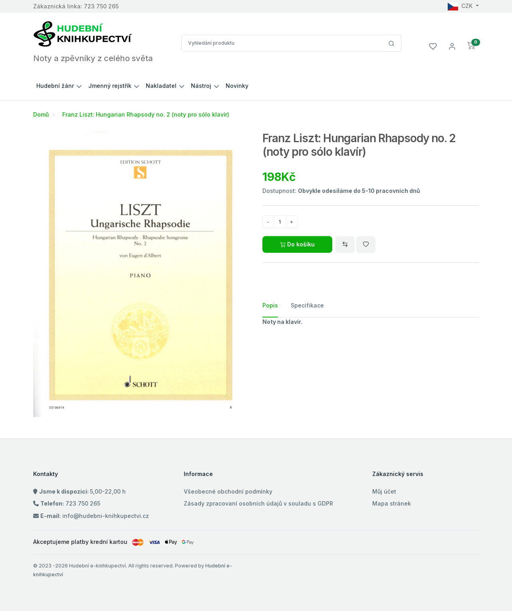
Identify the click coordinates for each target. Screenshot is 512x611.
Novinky (237, 85)
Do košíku (297, 244)
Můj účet (384, 491)
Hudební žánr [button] (55, 85)
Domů (41, 114)
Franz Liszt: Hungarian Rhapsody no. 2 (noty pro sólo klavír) (145, 114)
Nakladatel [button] (161, 85)
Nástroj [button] (201, 85)
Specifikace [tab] (307, 305)
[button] (471, 45)
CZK (461, 5)
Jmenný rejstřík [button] (109, 85)
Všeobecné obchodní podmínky (228, 491)
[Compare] (345, 244)
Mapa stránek (391, 503)
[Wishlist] (365, 244)
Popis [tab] (270, 305)
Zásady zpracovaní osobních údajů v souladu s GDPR (258, 503)
